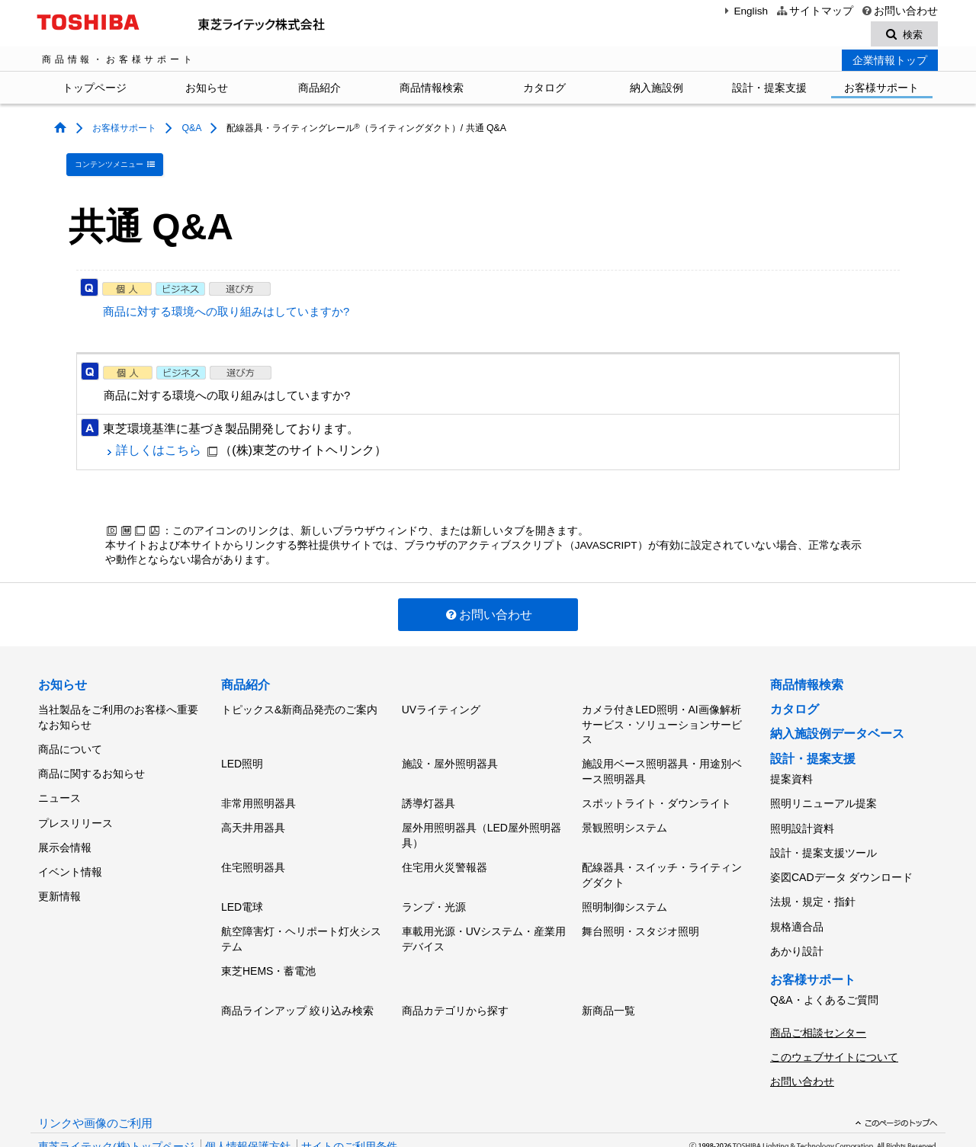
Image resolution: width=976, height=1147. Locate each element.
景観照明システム (624, 812)
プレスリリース (75, 802)
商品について (70, 740)
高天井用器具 (253, 812)
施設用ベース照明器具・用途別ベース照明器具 (662, 762)
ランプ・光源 (434, 883)
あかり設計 (797, 921)
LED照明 (242, 754)
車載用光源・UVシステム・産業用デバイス (484, 912)
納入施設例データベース (837, 729)
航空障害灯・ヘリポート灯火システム (301, 912)
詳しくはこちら (158, 446)
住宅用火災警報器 (444, 847)
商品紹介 (319, 90)
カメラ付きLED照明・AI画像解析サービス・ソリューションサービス (662, 718)
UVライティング (441, 703)
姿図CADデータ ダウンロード (841, 857)
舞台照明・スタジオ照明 (640, 905)
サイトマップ (813, 11)
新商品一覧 (608, 977)
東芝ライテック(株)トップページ (116, 1100)
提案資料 (791, 773)
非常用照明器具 (258, 790)
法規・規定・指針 (813, 879)
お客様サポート (881, 90)
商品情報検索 (432, 90)
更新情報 (59, 866)
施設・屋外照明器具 (450, 754)
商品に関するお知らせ (91, 761)
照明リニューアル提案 (823, 794)
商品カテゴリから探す (455, 977)
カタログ (544, 90)
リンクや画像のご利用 (95, 1077)
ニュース (59, 782)
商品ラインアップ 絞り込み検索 (297, 977)
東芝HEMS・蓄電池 (268, 940)
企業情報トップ (889, 62)
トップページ (95, 90)
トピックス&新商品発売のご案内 (299, 703)
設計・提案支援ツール (823, 836)
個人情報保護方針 (248, 1100)
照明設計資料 (802, 815)
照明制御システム (624, 883)
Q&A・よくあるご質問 (824, 966)
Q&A (191, 130)
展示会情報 (65, 824)
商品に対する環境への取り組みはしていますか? (226, 308)
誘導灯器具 (428, 790)
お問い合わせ (899, 11)
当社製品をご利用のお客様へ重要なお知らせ (118, 711)
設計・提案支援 (769, 90)
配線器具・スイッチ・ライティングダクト (662, 855)
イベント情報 (70, 845)
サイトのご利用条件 (349, 1100)
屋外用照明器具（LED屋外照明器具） (481, 819)
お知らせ (206, 90)
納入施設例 (656, 90)
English (744, 11)
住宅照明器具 (253, 847)
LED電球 (242, 883)
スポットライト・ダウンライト (656, 790)
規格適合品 (797, 899)
